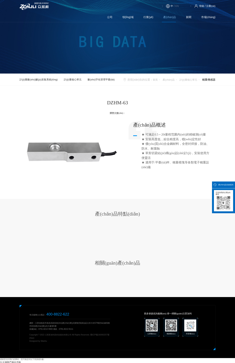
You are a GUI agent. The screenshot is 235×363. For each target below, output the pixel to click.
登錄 (200, 5)
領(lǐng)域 (77, 6)
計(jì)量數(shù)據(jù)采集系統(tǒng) (39, 79)
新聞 (131, 6)
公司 (61, 6)
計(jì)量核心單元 (72, 79)
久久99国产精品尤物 (8, 362)
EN (176, 5)
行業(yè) (95, 6)
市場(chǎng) (149, 6)
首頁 (152, 79)
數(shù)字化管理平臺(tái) (101, 79)
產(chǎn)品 (115, 6)
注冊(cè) (210, 5)
